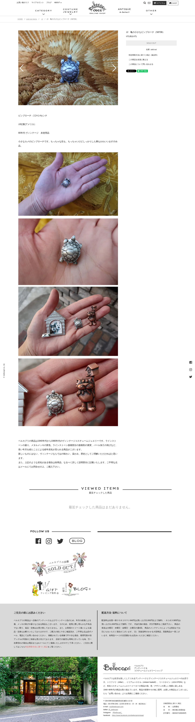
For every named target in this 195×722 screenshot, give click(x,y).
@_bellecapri (113, 710)
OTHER (151, 10)
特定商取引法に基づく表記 (36, 647)
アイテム (159, 3)
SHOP (173, 3)
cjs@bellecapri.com (116, 707)
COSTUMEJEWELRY (70, 10)
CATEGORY (43, 10)
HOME (20, 19)
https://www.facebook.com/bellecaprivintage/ (128, 715)
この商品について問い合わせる (141, 64)
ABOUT (57, 3)
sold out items (31, 19)
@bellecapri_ (117, 713)
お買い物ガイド (23, 2)
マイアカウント (38, 2)
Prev (21, 68)
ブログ (49, 2)
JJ (42, 19)
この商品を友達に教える (138, 60)
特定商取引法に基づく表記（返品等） (144, 55)
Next (114, 68)
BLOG (77, 541)
